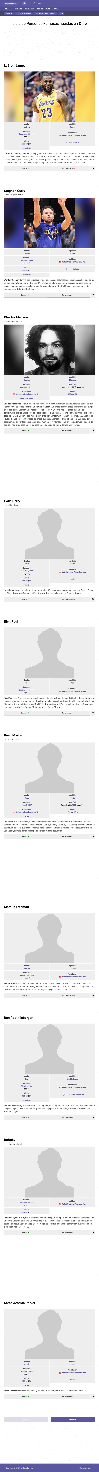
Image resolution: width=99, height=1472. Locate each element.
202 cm (25, 144)
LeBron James (14, 65)
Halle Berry (12, 501)
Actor (27, 585)
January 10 (24, 975)
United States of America (72, 135)
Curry (72, 253)
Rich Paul (11, 621)
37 (28, 263)
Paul (72, 683)
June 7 (24, 805)
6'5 (30, 1096)
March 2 (24, 1086)
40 (28, 137)
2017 (74, 387)
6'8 (30, 144)
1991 (32, 1203)
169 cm (25, 1212)
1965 (31, 1371)
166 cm (25, 581)
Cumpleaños (29, 9)
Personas (8, 9)
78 (82, 805)
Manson (72, 380)
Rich (27, 683)
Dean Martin (13, 735)
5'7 (30, 1212)
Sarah (26, 1364)
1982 (30, 1086)
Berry (72, 564)
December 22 (24, 1203)
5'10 (76, 812)
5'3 (30, 1381)
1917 (30, 805)
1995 (74, 805)
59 (28, 574)
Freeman (72, 968)
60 (28, 1374)
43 (28, 693)
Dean (27, 798)
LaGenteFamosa (11, 3)
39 (28, 978)
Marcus (27, 968)
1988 (31, 260)
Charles (27, 380)
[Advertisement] (49, 44)
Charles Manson (16, 317)
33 (28, 1205)
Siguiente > (73, 1419)
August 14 (24, 571)
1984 (32, 134)
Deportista (26, 148)
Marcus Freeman (16, 907)
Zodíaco (40, 9)
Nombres (18, 9)
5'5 (30, 581)
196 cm (25, 1096)
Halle (27, 564)
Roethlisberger (73, 1079)
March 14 (24, 260)
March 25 (24, 1371)
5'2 (76, 394)
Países (48, 9)
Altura (56, 9)
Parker (72, 1364)
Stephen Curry (14, 191)
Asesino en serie (26, 398)
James (72, 127)
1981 (32, 690)
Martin (72, 798)
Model (72, 579)
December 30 (24, 134)
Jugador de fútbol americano (72, 1095)
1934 (32, 387)
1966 (31, 571)
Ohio (84, 135)
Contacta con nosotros (85, 1468)
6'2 (30, 270)
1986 (32, 975)
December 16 (24, 690)
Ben (26, 1079)
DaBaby (9, 1140)
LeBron (27, 127)
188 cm (25, 270)
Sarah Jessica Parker (19, 1303)
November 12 (24, 387)
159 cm (25, 1381)
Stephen (26, 253)
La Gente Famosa (27, 1468)
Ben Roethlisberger (18, 1018)
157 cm (71, 394)
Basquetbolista (72, 142)
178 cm (70, 812)
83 (83, 387)
